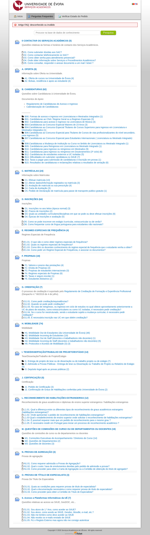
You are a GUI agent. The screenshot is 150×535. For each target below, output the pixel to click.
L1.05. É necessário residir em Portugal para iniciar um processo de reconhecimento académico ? (71, 423)
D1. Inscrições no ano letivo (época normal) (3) (47, 208)
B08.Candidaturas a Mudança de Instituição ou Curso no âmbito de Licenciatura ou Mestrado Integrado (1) (76, 143)
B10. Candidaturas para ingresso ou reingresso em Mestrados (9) (56, 149)
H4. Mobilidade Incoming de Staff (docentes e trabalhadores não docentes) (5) (63, 341)
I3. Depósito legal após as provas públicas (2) (47, 369)
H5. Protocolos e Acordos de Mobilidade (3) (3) (47, 343)
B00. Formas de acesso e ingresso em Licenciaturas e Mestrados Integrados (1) (64, 116)
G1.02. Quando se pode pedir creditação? (44, 304)
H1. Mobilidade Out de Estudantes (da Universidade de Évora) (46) (57, 333)
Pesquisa (108, 32)
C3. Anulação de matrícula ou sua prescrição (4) (48, 185)
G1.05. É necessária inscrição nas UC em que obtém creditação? (56, 317)
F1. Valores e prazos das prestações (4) (44, 265)
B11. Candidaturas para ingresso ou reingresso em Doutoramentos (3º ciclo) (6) (63, 151)
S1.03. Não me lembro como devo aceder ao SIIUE (49, 515)
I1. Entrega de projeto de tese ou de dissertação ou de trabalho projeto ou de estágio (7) (68, 361)
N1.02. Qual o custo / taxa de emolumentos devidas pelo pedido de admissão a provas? (66, 466)
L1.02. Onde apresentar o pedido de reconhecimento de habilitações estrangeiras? (64, 415)
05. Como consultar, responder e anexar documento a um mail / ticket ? (58, 63)
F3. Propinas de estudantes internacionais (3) (47, 270)
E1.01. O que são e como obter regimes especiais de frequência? (56, 242)
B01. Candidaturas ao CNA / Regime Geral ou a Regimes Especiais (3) (59, 119)
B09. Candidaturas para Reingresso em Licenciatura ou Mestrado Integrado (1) (63, 146)
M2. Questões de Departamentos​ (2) (42, 441)
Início (20, 16)
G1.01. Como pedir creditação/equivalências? (46, 301)
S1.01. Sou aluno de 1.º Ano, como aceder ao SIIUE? (50, 509)
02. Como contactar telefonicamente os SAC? (46, 55)
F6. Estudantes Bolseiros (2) (38, 278)
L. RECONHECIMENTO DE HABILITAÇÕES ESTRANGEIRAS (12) (55, 398)
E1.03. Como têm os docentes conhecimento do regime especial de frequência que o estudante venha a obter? (78, 247)
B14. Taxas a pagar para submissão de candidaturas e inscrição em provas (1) (63, 159)
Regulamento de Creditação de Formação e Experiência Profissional (97, 291)
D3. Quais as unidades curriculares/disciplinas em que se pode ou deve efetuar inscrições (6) (70, 214)
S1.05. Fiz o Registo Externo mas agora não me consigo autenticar (56, 520)
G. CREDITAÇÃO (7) (32, 287)
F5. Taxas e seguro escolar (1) (39, 276)
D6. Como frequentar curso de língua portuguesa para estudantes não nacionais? (63, 224)
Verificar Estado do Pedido (75, 16)
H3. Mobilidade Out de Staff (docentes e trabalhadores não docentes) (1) (60, 338)
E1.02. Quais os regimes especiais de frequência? (48, 244)
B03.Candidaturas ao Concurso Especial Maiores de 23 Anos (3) (56, 124)
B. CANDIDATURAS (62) (34, 89)
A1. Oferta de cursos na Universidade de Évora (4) (49, 78)
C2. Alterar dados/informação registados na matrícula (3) (52, 183)
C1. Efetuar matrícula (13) (37, 180)
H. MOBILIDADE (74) (32, 323)
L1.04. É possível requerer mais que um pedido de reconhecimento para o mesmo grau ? (67, 420)
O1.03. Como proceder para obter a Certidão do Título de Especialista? (58, 492)
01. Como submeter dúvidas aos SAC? (43, 52)
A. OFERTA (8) (29, 69)
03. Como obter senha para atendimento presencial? (49, 57)
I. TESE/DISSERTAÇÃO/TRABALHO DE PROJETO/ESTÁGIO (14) (55, 352)
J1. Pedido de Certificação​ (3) (39, 387)
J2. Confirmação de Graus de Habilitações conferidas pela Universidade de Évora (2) (66, 389)
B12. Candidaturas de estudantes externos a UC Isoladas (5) (54, 154)
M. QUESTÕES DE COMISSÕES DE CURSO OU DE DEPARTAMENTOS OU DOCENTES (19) (69, 429)
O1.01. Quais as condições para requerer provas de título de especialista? (60, 486)
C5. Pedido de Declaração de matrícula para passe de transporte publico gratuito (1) (66, 191)
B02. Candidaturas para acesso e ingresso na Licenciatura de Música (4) (60, 122)
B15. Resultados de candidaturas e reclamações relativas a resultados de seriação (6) (67, 162)
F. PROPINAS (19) (31, 256)
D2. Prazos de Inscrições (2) (38, 211)
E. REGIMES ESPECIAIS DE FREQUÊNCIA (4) (45, 230)
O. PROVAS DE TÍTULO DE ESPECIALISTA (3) (45, 475)
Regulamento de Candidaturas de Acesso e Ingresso (52, 104)
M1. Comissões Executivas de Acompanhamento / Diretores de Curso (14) (61, 438)
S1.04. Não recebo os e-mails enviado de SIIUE (47, 517)
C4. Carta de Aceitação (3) (38, 188)
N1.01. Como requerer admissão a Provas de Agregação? (52, 463)
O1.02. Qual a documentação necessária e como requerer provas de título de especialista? (68, 489)
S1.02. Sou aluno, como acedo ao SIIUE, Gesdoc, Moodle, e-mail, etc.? (59, 512)
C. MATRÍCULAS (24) (32, 171)
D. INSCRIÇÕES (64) (32, 199)
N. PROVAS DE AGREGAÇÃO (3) (39, 452)
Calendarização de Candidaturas (42, 106)
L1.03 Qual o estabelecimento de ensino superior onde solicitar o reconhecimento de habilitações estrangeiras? (78, 417)
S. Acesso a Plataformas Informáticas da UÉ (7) (46, 498)
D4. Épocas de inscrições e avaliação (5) (45, 216)
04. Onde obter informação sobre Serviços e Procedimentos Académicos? (60, 60)
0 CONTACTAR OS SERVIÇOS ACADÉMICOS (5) (47, 40)
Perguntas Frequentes (42, 16)
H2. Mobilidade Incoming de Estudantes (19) (46, 335)
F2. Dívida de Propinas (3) (37, 268)
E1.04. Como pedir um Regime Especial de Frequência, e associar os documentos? (65, 250)
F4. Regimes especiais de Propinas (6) (43, 273)
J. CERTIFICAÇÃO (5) (33, 377)
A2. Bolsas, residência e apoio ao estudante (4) (48, 81)
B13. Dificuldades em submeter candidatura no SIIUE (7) (52, 157)
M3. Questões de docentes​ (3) (39, 443)
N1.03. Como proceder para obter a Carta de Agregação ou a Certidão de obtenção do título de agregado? (76, 469)
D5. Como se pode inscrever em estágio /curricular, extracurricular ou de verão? (63, 221)
